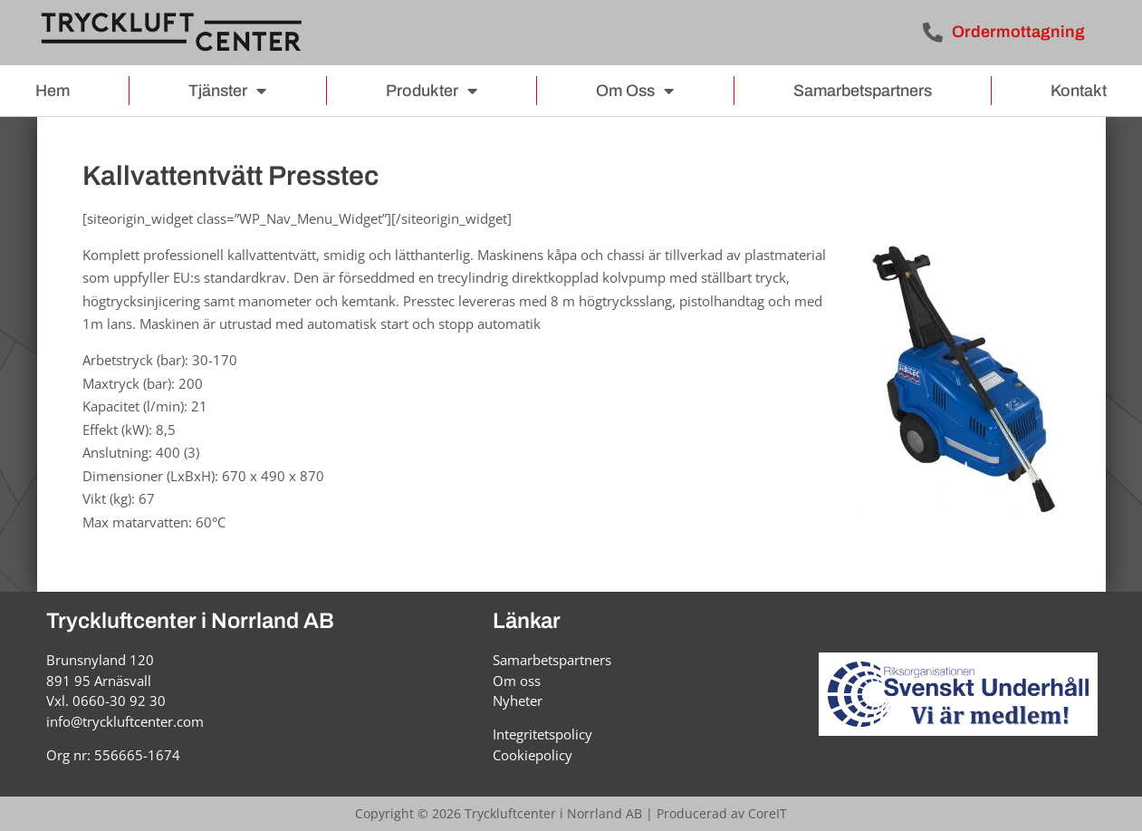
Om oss (635, 90)
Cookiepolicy (532, 755)
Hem (52, 91)
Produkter (431, 90)
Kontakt (1079, 91)
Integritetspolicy (542, 734)
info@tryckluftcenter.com (125, 721)
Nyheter (517, 700)
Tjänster (227, 90)
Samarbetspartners (862, 91)
